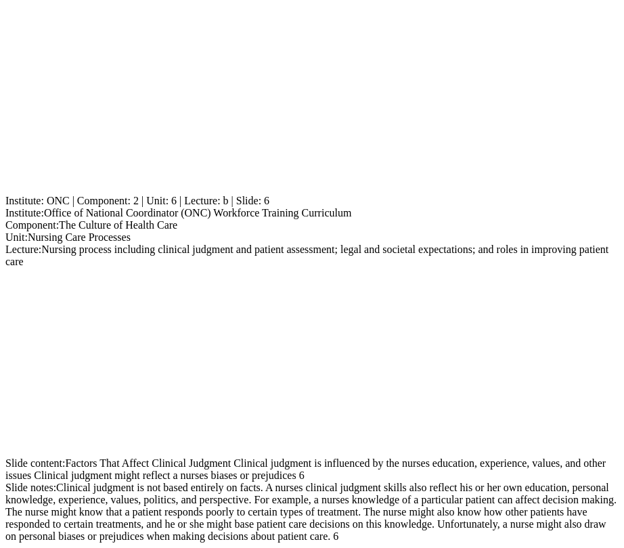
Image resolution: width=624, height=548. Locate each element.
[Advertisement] (312, 100)
